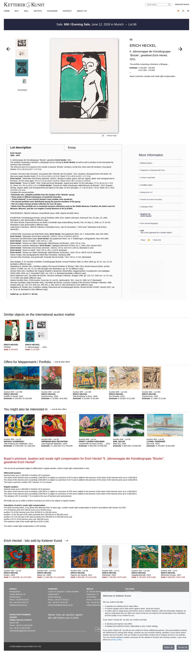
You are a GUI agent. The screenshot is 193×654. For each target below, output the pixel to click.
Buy (17, 11)
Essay (72, 147)
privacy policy (116, 640)
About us (82, 11)
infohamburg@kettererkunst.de (60, 605)
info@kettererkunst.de (18, 605)
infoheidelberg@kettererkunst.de (22, 631)
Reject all (168, 647)
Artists (38, 11)
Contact (67, 11)
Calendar (52, 11)
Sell (26, 11)
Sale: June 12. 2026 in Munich (91, 24)
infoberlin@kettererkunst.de (97, 605)
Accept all (182, 647)
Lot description (20, 147)
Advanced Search (182, 4)
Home (7, 11)
